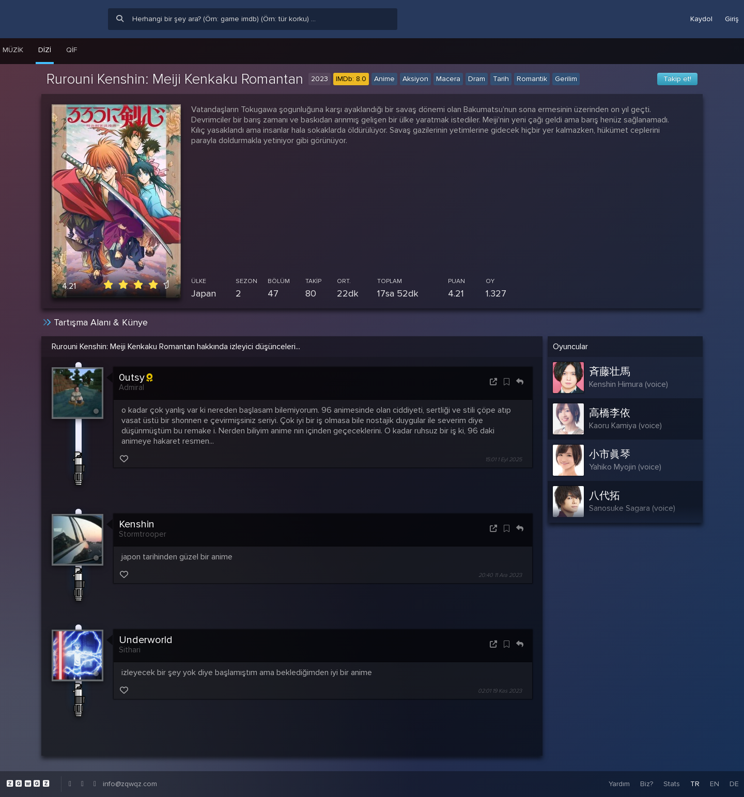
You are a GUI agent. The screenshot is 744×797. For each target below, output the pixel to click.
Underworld (146, 640)
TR (695, 783)
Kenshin (136, 524)
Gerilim (566, 78)
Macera (448, 78)
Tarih (501, 78)
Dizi (44, 49)
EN (714, 783)
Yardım (619, 783)
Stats (671, 783)
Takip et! (677, 78)
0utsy (135, 377)
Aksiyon (415, 78)
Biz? (646, 783)
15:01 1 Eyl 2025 (503, 459)
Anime (384, 78)
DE (734, 783)
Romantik (532, 78)
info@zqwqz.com (130, 783)
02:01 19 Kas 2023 (500, 690)
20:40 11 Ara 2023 (500, 575)
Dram (476, 78)
